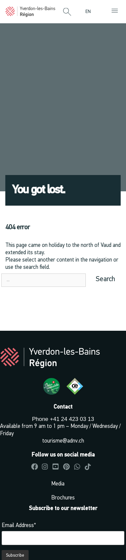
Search (105, 279)
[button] (67, 12)
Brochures (63, 498)
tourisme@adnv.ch (63, 441)
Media (57, 484)
